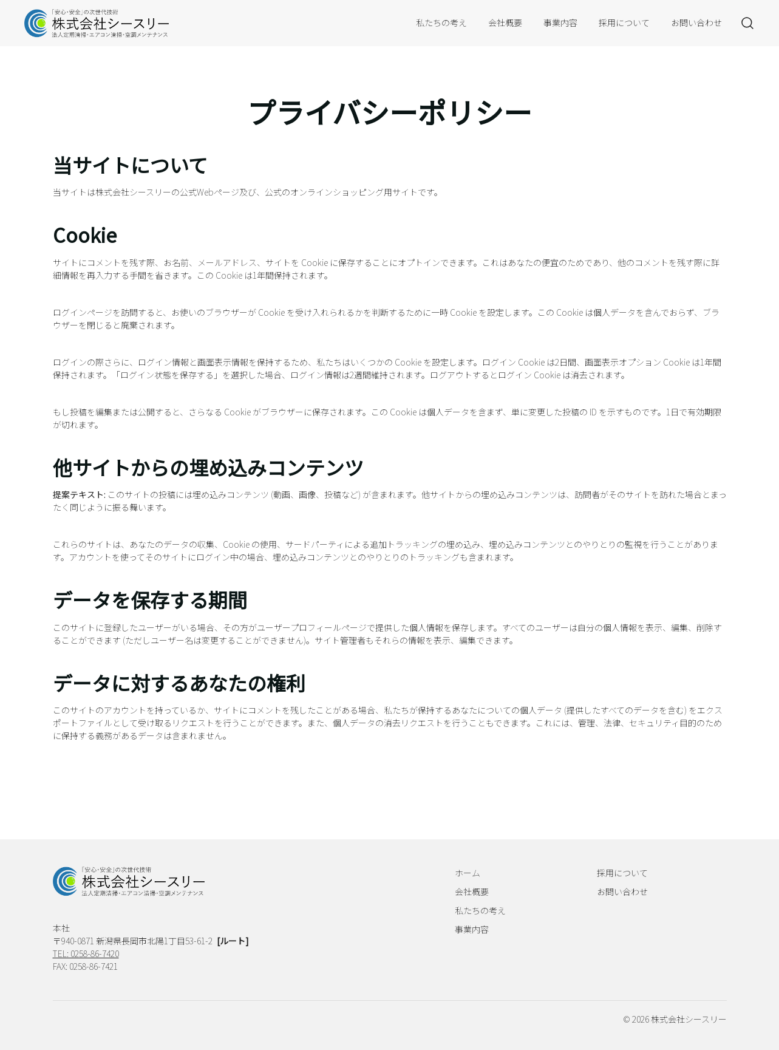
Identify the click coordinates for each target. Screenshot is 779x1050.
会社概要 (505, 22)
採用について (624, 22)
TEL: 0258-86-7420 (86, 953)
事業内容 (560, 22)
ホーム (467, 873)
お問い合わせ (696, 22)
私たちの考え (441, 22)
